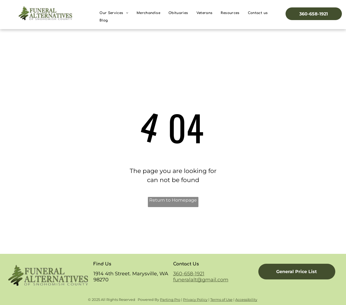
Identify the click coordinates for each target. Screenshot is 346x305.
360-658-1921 (188, 274)
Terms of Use (221, 299)
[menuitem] (113, 13)
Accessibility (246, 299)
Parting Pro (170, 299)
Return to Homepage (173, 200)
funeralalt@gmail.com (200, 280)
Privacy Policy (195, 299)
